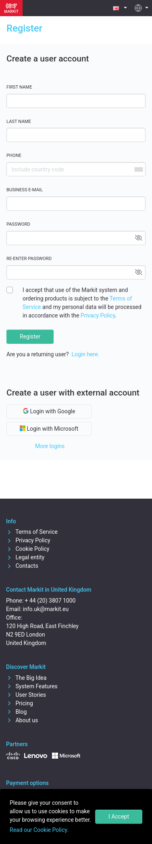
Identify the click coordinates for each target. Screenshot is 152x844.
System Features (32, 686)
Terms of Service (32, 532)
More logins (50, 446)
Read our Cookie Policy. (39, 830)
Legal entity (25, 557)
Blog (16, 712)
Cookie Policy (27, 549)
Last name (18, 121)
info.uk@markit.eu (46, 609)
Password (18, 224)
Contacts (22, 566)
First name (19, 87)
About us (22, 720)
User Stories (26, 695)
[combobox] (138, 169)
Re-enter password (29, 258)
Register (30, 336)
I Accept (118, 816)
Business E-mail (24, 189)
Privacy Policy (98, 315)
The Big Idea (26, 678)
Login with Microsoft (49, 428)
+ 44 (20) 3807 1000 (50, 600)
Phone (13, 155)
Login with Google (49, 411)
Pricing (19, 703)
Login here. (85, 354)
